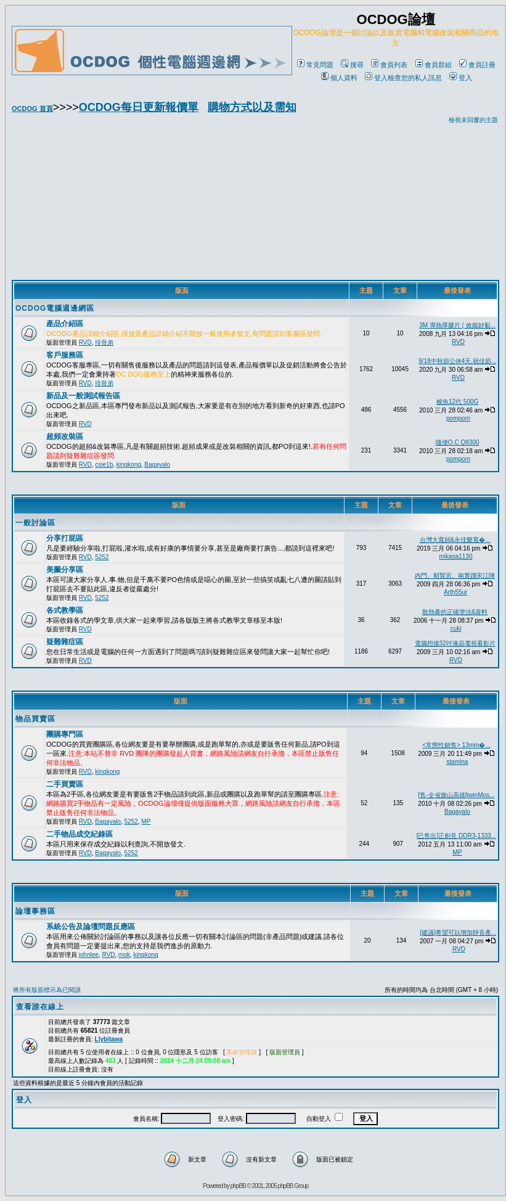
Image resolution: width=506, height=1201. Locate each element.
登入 (460, 77)
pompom (458, 418)
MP (145, 821)
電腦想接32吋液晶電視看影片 (455, 643)
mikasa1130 (456, 556)
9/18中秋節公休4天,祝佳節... (457, 361)
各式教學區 (64, 610)
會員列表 (389, 64)
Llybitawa (109, 1039)
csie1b (104, 464)
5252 (101, 557)
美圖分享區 (64, 569)
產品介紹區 (64, 323)
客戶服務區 (64, 355)
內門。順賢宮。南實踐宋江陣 (455, 575)
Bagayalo (157, 464)
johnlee (89, 954)
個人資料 (339, 77)
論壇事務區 (35, 911)
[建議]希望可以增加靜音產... (458, 932)
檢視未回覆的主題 (473, 120)
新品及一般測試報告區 (83, 395)
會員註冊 (477, 64)
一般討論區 (35, 523)
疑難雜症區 (64, 641)
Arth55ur (455, 592)
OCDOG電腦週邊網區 (54, 308)
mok (124, 954)
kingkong (128, 464)
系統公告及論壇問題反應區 (90, 926)
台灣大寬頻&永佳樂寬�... (455, 539)
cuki (456, 628)
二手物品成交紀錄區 (79, 834)
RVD (85, 342)
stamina (457, 761)
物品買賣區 (35, 719)
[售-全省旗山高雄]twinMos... (456, 795)
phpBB (238, 1186)
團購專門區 (64, 734)
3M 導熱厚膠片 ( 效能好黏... (457, 325)
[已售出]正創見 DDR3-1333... (456, 835)
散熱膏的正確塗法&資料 (455, 612)
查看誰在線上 (40, 1006)
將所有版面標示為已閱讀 (47, 989)
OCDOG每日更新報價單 (138, 107)
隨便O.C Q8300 (457, 442)
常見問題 (315, 64)
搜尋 (352, 64)
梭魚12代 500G (457, 401)
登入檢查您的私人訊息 (403, 77)
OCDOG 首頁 (32, 108)
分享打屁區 (64, 538)
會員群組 (433, 64)
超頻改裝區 (64, 436)
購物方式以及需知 (252, 107)
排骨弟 (104, 342)
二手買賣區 (64, 784)
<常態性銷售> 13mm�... (456, 745)
